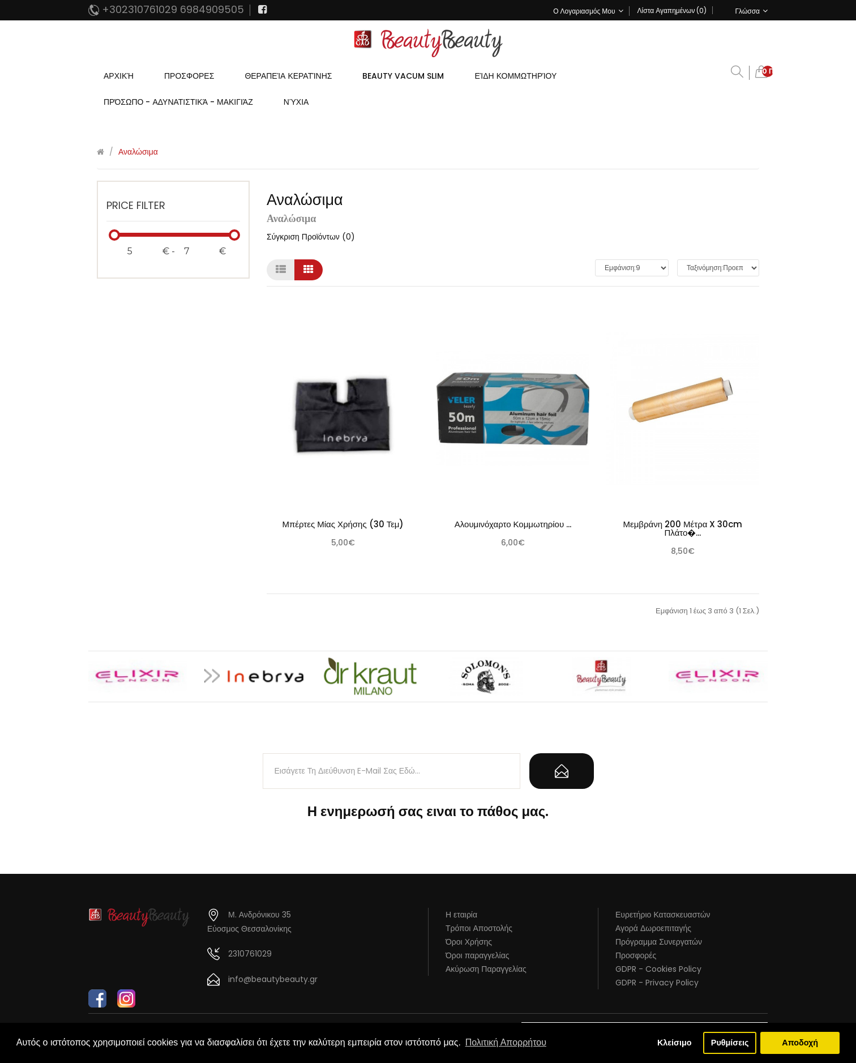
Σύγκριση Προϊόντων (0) (311, 236)
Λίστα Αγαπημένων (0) (672, 10)
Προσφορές (635, 955)
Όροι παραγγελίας (478, 955)
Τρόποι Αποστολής (479, 928)
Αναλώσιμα (138, 151)
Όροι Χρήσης (469, 941)
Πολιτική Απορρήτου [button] (505, 1042)
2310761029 (250, 953)
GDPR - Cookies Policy (658, 969)
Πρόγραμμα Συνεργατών (658, 941)
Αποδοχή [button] (800, 1042)
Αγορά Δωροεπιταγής (653, 928)
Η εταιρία (461, 914)
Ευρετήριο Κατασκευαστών (663, 914)
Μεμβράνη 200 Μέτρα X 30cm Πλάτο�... (683, 528)
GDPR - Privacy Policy (657, 982)
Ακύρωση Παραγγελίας (486, 969)
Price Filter (135, 205)
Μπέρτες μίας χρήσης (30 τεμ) (343, 524)
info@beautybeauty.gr (273, 979)
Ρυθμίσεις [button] (730, 1042)
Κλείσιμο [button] (674, 1042)
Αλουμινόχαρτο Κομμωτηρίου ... (513, 524)
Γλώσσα (751, 11)
